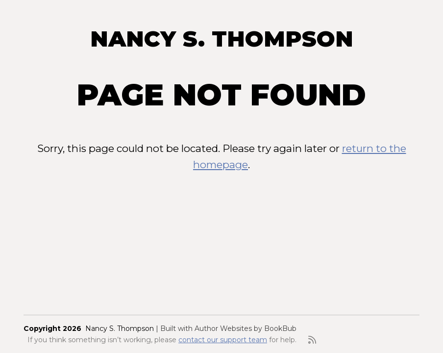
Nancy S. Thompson (221, 38)
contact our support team (222, 339)
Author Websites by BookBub (245, 328)
